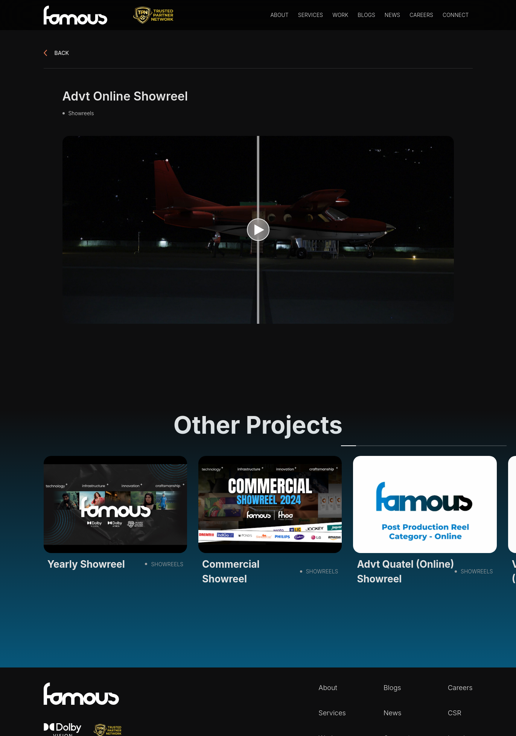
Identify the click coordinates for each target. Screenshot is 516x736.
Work (340, 15)
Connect (456, 15)
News (392, 15)
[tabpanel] (115, 515)
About (279, 15)
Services (310, 15)
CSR (454, 713)
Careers (421, 15)
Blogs (366, 15)
